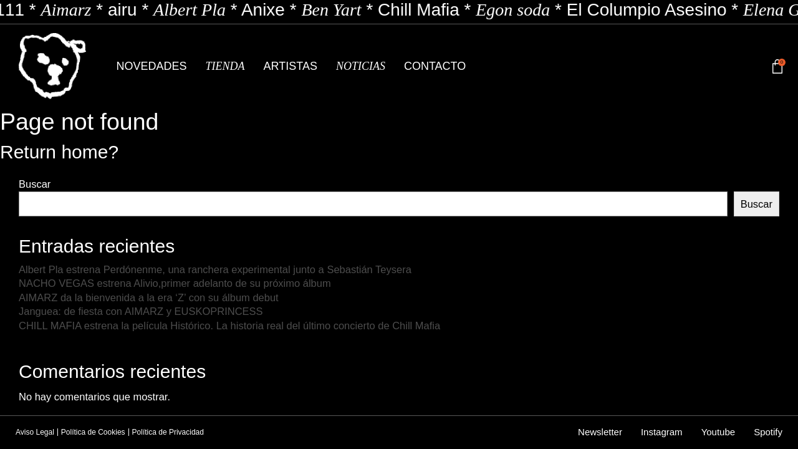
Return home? (59, 152)
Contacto (435, 66)
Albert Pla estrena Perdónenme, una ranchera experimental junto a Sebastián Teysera (215, 269)
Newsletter (600, 432)
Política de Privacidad (168, 432)
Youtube (718, 432)
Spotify (768, 432)
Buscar (34, 184)
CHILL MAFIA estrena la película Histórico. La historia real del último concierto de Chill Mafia (229, 325)
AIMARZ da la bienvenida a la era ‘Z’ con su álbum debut (149, 297)
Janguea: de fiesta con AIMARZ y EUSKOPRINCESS (141, 311)
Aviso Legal (35, 432)
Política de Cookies (93, 432)
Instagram (662, 432)
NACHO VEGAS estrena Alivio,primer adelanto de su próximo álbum (175, 283)
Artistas (290, 66)
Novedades (152, 66)
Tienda (225, 66)
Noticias (360, 66)
